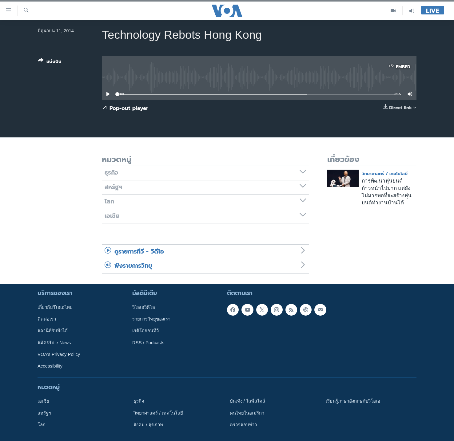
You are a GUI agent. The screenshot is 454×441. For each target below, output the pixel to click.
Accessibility (50, 366)
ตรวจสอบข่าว (243, 424)
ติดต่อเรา (47, 319)
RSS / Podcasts (148, 342)
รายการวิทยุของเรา (151, 319)
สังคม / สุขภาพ (148, 424)
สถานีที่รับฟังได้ (53, 330)
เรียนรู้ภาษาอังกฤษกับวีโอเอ (353, 401)
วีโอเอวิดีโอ (143, 307)
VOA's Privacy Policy (59, 354)
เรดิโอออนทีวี (145, 330)
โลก (42, 424)
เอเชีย (43, 401)
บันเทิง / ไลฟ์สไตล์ (247, 401)
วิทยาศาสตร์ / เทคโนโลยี (385, 174)
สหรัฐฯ (44, 412)
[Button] (50, 62)
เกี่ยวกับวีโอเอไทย (55, 307)
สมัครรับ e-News (54, 342)
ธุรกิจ (138, 401)
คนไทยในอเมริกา (247, 412)
